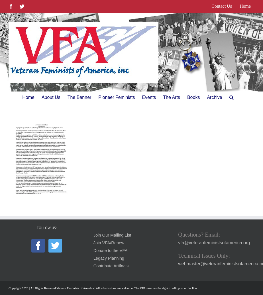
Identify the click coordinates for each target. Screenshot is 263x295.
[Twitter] (55, 246)
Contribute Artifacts (111, 266)
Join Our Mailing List (112, 235)
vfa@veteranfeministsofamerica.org (214, 242)
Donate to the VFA (110, 250)
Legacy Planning (108, 258)
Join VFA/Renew (108, 243)
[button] (231, 97)
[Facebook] (38, 246)
